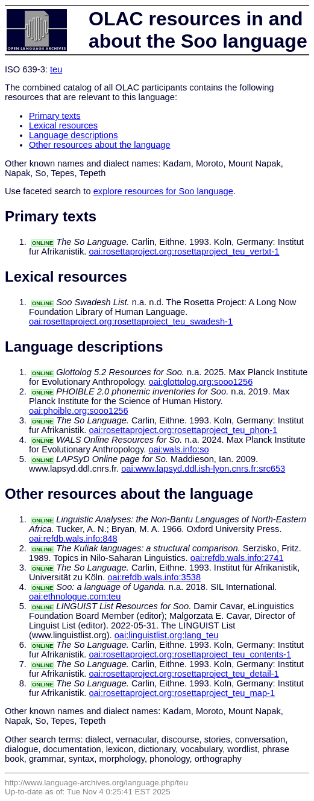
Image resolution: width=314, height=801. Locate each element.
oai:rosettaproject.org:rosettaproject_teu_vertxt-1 (184, 251)
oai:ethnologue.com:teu (75, 596)
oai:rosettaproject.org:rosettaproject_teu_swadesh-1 (131, 321)
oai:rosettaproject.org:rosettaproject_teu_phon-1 (183, 430)
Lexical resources (63, 125)
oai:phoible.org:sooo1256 (78, 411)
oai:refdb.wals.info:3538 (154, 577)
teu (56, 69)
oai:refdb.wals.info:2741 (237, 558)
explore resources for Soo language (163, 191)
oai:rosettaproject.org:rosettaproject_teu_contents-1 (190, 654)
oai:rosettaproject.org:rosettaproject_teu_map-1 (182, 693)
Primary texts (55, 116)
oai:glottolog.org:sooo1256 (201, 382)
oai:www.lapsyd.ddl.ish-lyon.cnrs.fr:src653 (203, 468)
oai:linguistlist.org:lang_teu (167, 635)
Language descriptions (73, 135)
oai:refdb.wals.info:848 (73, 538)
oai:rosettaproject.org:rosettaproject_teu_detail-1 (183, 674)
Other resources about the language (100, 145)
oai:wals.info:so (179, 449)
